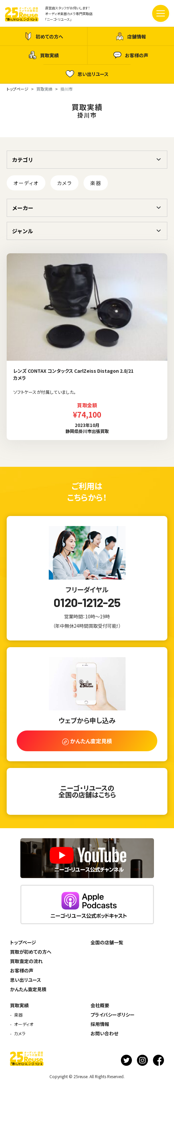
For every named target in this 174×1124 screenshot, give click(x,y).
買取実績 (43, 55)
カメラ (64, 182)
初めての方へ (43, 36)
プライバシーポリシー (113, 1014)
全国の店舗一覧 (107, 942)
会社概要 (100, 1005)
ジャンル (22, 231)
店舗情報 (131, 36)
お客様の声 (130, 55)
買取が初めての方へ (30, 951)
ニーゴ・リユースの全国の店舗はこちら (87, 791)
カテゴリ (22, 160)
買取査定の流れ (26, 961)
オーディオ (26, 182)
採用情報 (100, 1024)
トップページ (23, 942)
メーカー (22, 208)
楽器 (95, 182)
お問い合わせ (104, 1033)
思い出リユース (87, 73)
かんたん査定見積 (28, 989)
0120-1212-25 (86, 602)
